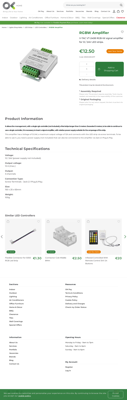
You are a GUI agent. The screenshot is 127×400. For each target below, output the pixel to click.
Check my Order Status (75, 307)
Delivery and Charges (75, 304)
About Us (50, 11)
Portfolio (69, 11)
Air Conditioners (36, 17)
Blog (96, 11)
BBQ (77, 17)
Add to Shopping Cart (108, 69)
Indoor (5, 17)
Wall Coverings (93, 17)
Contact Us (105, 11)
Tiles (84, 17)
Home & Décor (67, 17)
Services (60, 11)
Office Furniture (52, 17)
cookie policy (24, 396)
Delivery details (87, 79)
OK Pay (41, 11)
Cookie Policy (71, 300)
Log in (68, 370)
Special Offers (108, 17)
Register (69, 367)
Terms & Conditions (74, 293)
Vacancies (80, 11)
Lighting (23, 17)
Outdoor (14, 17)
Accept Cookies (115, 394)
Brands (89, 11)
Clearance (120, 17)
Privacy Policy (71, 296)
